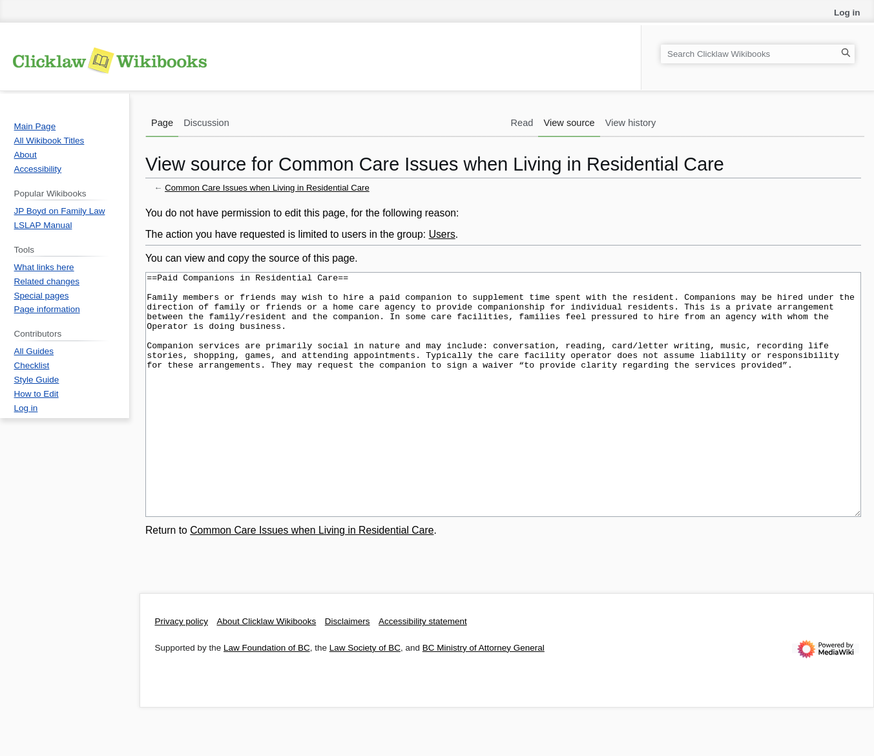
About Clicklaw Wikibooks (267, 670)
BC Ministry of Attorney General (483, 696)
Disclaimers (347, 670)
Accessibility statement (423, 670)
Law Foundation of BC (267, 696)
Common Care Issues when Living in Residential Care (267, 188)
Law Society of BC (365, 696)
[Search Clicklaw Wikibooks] (758, 54)
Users (442, 234)
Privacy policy (182, 670)
